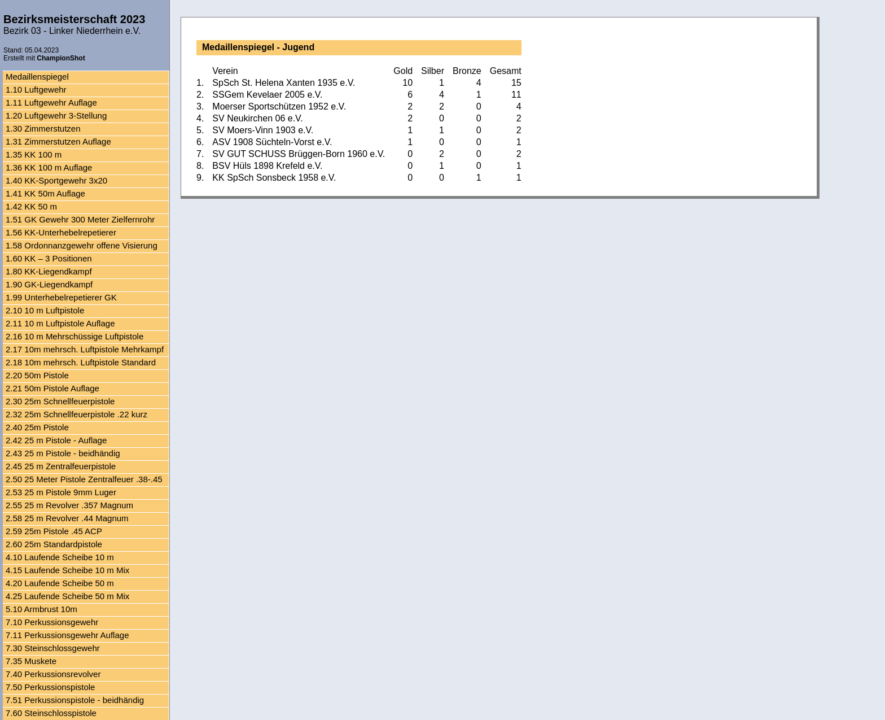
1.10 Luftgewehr (36, 89)
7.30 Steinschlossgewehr (53, 648)
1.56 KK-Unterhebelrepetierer (61, 232)
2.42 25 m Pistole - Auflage (56, 440)
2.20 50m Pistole (37, 375)
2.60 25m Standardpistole (54, 544)
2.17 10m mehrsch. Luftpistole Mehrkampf (85, 349)
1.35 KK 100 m (34, 154)
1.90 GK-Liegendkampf (49, 284)
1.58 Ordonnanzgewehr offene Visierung (81, 245)
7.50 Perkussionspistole (50, 687)
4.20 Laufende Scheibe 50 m (60, 583)
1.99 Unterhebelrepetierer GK (61, 297)
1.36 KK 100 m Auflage (49, 167)
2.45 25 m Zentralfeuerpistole (61, 466)
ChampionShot (61, 58)
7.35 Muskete (31, 661)
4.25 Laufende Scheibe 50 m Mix (67, 596)
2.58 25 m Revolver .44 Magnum (67, 518)
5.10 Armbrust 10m (41, 609)
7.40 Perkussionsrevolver (53, 674)
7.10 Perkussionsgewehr (52, 622)
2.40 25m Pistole (37, 427)
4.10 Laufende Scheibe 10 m (60, 557)
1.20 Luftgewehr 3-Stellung (56, 115)
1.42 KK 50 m (31, 206)
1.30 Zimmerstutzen (43, 128)
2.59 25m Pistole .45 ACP (54, 531)
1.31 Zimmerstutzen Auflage (58, 141)
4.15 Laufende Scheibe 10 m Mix (67, 570)
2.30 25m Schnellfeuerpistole (60, 401)
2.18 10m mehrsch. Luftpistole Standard (81, 362)
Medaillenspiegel (37, 76)
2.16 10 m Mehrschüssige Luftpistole (74, 336)
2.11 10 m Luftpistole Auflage (60, 323)
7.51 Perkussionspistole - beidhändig (75, 700)
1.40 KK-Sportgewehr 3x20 (56, 180)
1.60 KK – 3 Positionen (49, 258)
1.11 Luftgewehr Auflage (51, 102)
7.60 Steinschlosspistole (51, 713)
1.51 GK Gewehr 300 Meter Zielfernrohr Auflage (80, 220)
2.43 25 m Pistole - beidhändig (63, 453)
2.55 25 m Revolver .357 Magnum (69, 505)
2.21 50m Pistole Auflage (52, 388)
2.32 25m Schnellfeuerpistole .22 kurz (76, 414)
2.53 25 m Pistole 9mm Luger (61, 492)
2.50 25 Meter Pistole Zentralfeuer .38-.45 (84, 479)
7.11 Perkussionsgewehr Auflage (67, 635)
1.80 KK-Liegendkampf (49, 271)
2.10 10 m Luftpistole (45, 310)
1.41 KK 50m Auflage (45, 193)
